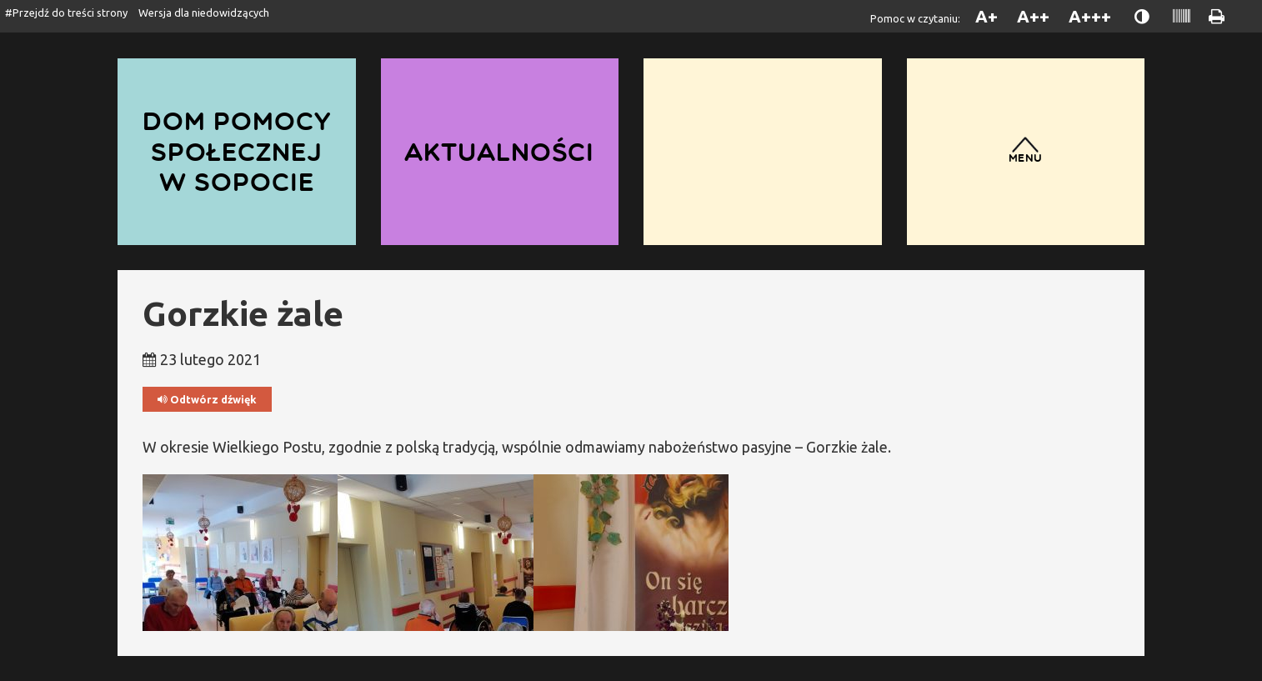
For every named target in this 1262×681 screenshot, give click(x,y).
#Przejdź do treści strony (66, 12)
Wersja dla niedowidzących (203, 12)
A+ (986, 16)
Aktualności (499, 151)
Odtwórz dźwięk (207, 399)
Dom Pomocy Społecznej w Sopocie (237, 151)
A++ (1033, 16)
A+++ (1090, 16)
